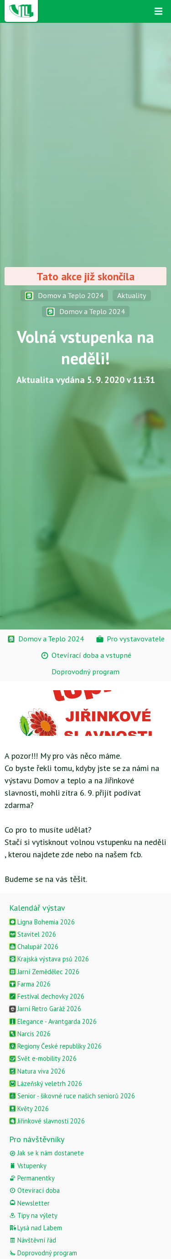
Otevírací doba (34, 1190)
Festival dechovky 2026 (46, 996)
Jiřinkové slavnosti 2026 (47, 1121)
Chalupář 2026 (33, 946)
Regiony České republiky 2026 (55, 1046)
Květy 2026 (29, 1108)
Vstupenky (28, 1166)
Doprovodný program (43, 1253)
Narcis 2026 (30, 1034)
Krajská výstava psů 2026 (49, 959)
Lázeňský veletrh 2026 (45, 1083)
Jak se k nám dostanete (46, 1153)
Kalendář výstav (37, 907)
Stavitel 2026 (32, 934)
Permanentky (32, 1178)
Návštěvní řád (32, 1240)
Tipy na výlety (33, 1215)
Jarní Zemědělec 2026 (44, 972)
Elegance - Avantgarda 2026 (53, 1021)
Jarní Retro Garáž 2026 (45, 1008)
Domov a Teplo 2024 (64, 295)
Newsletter (29, 1203)
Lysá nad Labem (35, 1228)
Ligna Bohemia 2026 (42, 922)
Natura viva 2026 (37, 1071)
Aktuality (131, 295)
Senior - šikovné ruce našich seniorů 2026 (72, 1096)
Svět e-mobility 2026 (43, 1058)
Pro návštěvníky (36, 1139)
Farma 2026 (30, 984)
